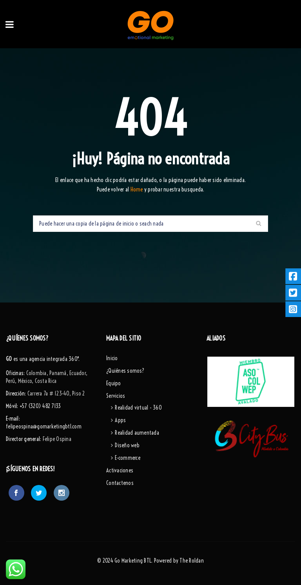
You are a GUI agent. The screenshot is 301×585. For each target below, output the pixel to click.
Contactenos (120, 483)
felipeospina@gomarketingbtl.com (44, 426)
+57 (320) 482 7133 (40, 406)
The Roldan (192, 560)
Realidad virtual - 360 (138, 407)
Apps (120, 420)
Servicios (115, 395)
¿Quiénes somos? (125, 370)
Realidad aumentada (137, 432)
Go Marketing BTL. (133, 560)
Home (137, 189)
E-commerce (127, 457)
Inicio (112, 358)
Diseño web (127, 445)
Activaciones (119, 470)
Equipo (113, 383)
